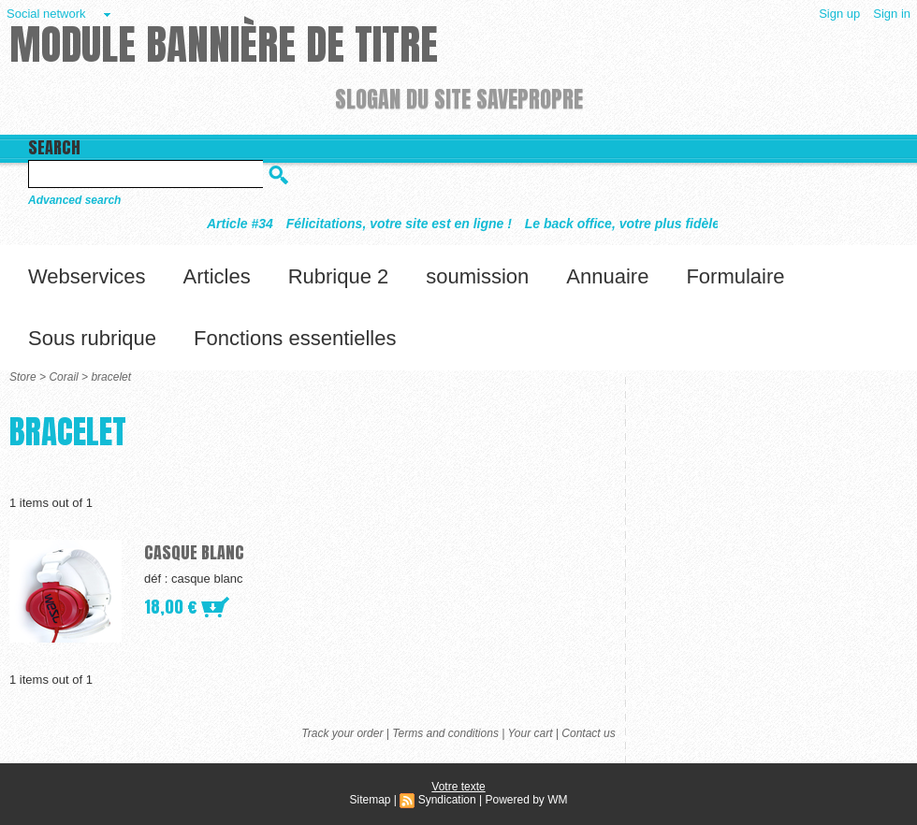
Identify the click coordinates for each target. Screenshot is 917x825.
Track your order (342, 733)
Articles (217, 276)
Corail (63, 377)
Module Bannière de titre (223, 44)
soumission (477, 276)
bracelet (111, 377)
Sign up (839, 14)
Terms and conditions (445, 733)
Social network (46, 14)
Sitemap (369, 799)
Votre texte (458, 786)
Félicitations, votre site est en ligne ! (405, 223)
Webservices (87, 276)
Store (22, 377)
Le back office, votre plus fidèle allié (643, 223)
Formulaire (735, 276)
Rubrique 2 (338, 276)
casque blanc (194, 552)
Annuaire (607, 276)
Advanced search (74, 200)
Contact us (588, 733)
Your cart (529, 733)
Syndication (447, 799)
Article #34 (246, 223)
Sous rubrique (92, 338)
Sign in (891, 14)
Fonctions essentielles (295, 338)
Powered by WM (526, 799)
